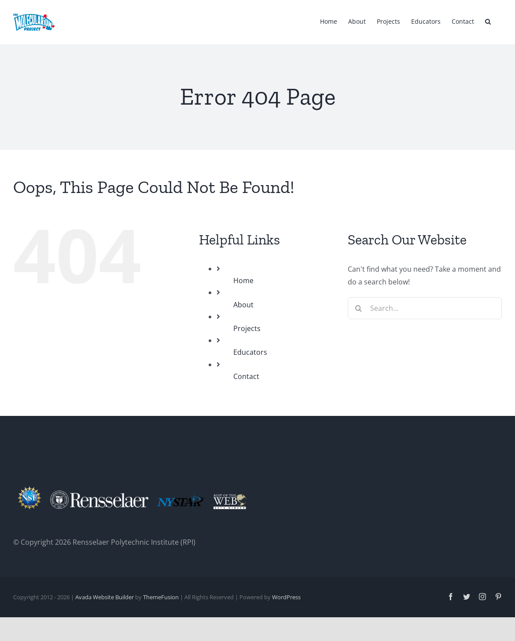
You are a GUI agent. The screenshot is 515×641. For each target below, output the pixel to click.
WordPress (286, 597)
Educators (250, 352)
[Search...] (425, 308)
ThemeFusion (161, 597)
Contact (246, 376)
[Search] (359, 308)
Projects (247, 328)
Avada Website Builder (104, 597)
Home (243, 280)
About (243, 305)
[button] (488, 20)
